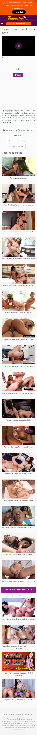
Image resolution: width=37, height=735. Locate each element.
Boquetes (7, 130)
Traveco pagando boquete (18, 141)
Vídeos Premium (19, 24)
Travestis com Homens (24, 130)
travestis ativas (18, 146)
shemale (18, 135)
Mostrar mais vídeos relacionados (18, 589)
